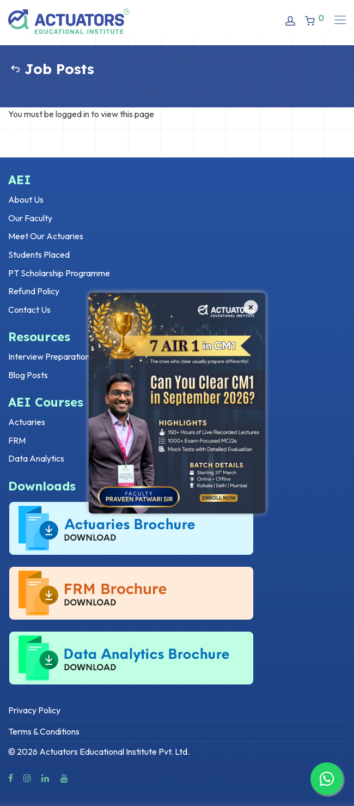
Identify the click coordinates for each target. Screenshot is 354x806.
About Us (26, 199)
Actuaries (26, 421)
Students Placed (39, 254)
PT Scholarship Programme (59, 273)
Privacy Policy (34, 710)
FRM (17, 440)
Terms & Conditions (44, 731)
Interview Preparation (49, 356)
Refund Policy (33, 291)
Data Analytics (36, 458)
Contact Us (29, 309)
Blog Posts (28, 374)
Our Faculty (30, 218)
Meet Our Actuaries (45, 236)
